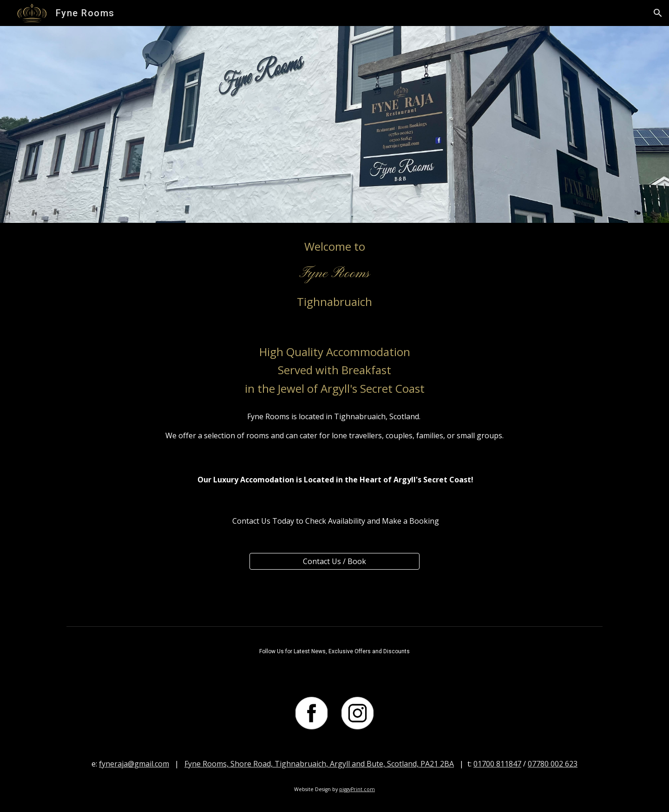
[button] (658, 13)
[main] (334, 274)
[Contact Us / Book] (334, 561)
